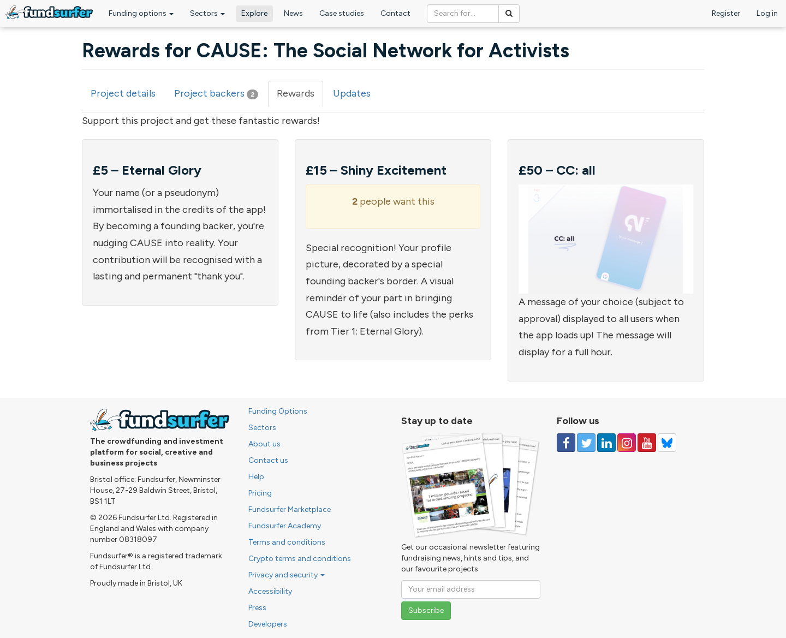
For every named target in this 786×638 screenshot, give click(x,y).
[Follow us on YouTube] (647, 442)
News (293, 13)
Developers (267, 624)
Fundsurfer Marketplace (289, 509)
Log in (767, 13)
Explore (254, 13)
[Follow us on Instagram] (626, 442)
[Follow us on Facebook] (566, 442)
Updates (352, 93)
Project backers (216, 93)
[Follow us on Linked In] (606, 442)
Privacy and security (286, 575)
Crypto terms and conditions (299, 558)
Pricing (260, 493)
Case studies (341, 13)
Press (257, 607)
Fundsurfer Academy (284, 525)
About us (264, 444)
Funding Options (277, 411)
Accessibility (270, 591)
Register (726, 13)
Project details (123, 93)
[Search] (509, 13)
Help (256, 476)
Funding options (141, 13)
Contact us (268, 460)
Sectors (207, 13)
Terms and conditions (286, 542)
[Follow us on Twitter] (586, 442)
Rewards (300, 97)
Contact (395, 13)
